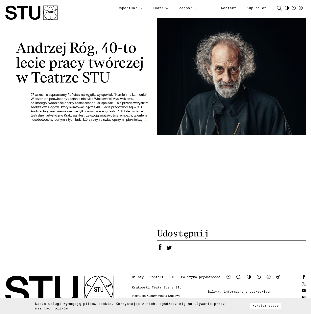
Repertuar (127, 8)
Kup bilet (256, 8)
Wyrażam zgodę (265, 305)
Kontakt (228, 8)
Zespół (185, 8)
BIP (172, 277)
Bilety (138, 277)
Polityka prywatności (201, 277)
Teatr (158, 8)
